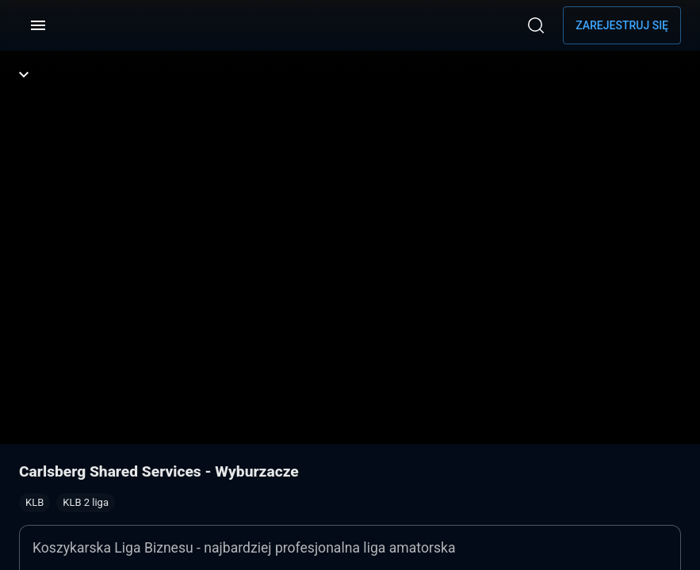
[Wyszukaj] (536, 25)
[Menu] (38, 25)
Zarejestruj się (622, 25)
